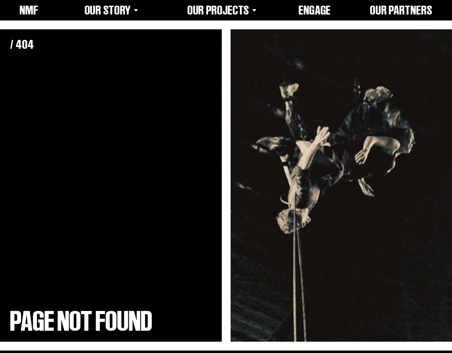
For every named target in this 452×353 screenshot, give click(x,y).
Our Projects (224, 10)
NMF (29, 10)
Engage (315, 10)
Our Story (113, 10)
